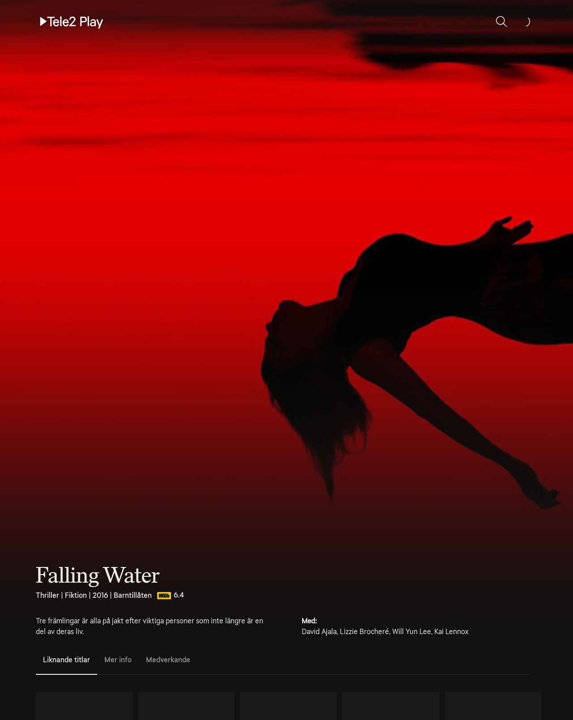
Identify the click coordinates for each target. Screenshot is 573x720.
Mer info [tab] (118, 660)
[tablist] (283, 660)
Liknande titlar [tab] (66, 660)
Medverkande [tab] (168, 660)
